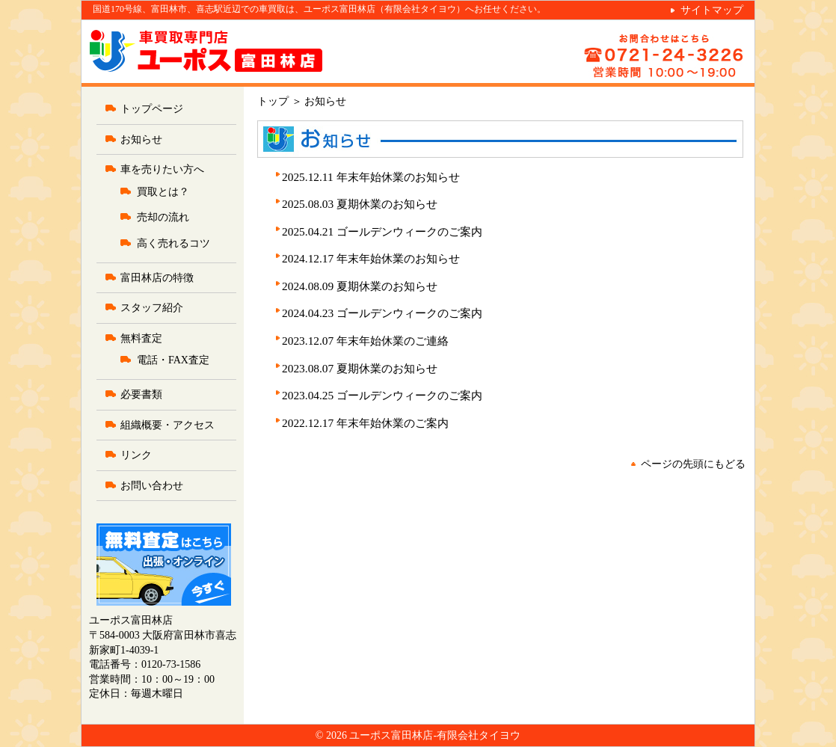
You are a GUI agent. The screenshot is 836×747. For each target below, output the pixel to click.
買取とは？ (163, 191)
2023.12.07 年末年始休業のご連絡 (365, 340)
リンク (136, 455)
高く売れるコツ (173, 243)
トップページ (151, 108)
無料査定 (141, 338)
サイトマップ (711, 10)
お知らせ (141, 139)
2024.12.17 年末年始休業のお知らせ (371, 258)
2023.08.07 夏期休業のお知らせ (359, 368)
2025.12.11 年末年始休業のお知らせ (371, 176)
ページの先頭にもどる (693, 464)
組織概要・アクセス (167, 425)
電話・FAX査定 (173, 360)
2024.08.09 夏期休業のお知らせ (359, 286)
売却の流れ (163, 217)
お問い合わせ (151, 485)
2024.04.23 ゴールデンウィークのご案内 (382, 313)
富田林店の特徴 (157, 277)
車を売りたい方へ (162, 169)
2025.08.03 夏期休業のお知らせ (359, 203)
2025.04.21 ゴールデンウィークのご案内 (382, 231)
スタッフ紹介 (151, 307)
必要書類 (141, 394)
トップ (273, 101)
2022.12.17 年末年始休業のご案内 (365, 422)
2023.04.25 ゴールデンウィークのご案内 (382, 395)
